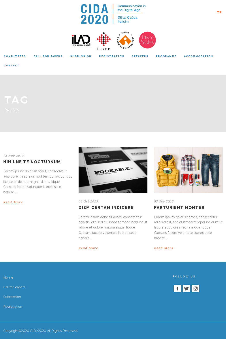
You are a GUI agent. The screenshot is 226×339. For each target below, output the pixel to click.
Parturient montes (179, 207)
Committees (15, 56)
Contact (12, 65)
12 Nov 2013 (13, 155)
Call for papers (48, 56)
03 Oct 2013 (88, 201)
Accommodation (198, 56)
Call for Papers (14, 287)
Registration (111, 56)
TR (219, 12)
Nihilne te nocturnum (32, 161)
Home (8, 277)
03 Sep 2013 (164, 201)
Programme (166, 56)
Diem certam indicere (106, 207)
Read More (13, 202)
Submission (81, 56)
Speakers (140, 56)
